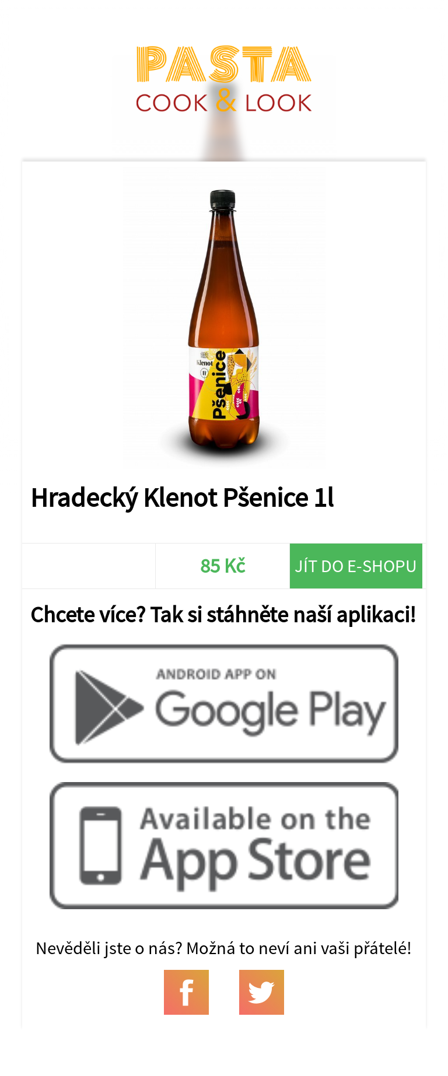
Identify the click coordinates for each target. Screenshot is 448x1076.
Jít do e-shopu (356, 566)
